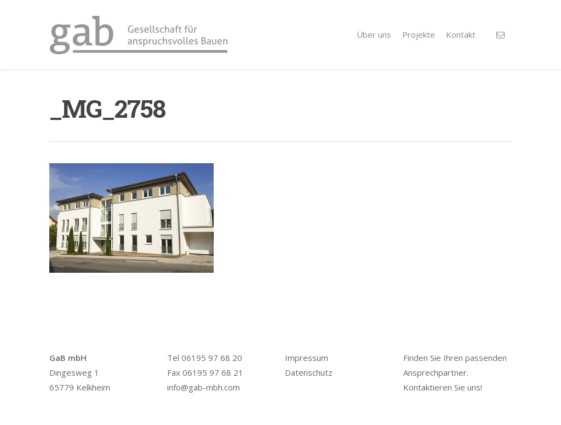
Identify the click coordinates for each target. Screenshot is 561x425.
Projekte (418, 34)
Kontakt (461, 34)
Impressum (306, 357)
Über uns (374, 34)
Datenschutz (309, 372)
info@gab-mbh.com (203, 387)
